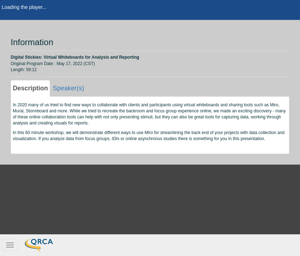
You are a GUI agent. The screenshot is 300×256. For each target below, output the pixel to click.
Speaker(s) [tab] (68, 88)
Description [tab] (30, 88)
